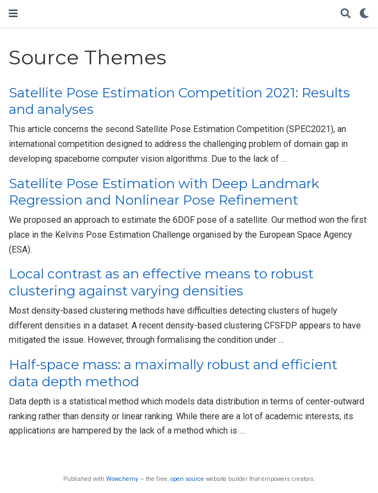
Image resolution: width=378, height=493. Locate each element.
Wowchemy (122, 479)
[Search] (345, 14)
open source (187, 479)
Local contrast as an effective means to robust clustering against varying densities (161, 282)
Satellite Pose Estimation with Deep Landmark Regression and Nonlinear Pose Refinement (164, 192)
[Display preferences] (364, 14)
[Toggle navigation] (13, 13)
